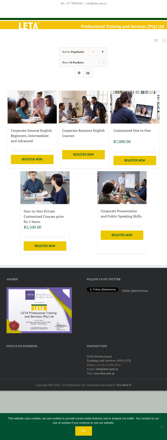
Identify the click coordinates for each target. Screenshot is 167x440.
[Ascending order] (103, 51)
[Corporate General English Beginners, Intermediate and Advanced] (32, 107)
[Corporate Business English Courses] (83, 107)
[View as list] (88, 73)
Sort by (73, 51)
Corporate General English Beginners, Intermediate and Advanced (31, 135)
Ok (84, 431)
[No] (161, 426)
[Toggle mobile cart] (156, 40)
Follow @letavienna (135, 290)
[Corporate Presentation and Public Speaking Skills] (122, 187)
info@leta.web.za (96, 3)
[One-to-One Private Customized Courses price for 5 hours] (45, 187)
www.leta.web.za (104, 373)
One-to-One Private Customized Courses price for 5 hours (44, 216)
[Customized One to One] (135, 107)
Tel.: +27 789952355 (72, 3)
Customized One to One (132, 130)
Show (73, 62)
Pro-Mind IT (124, 384)
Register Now (32, 159)
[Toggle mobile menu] (164, 40)
